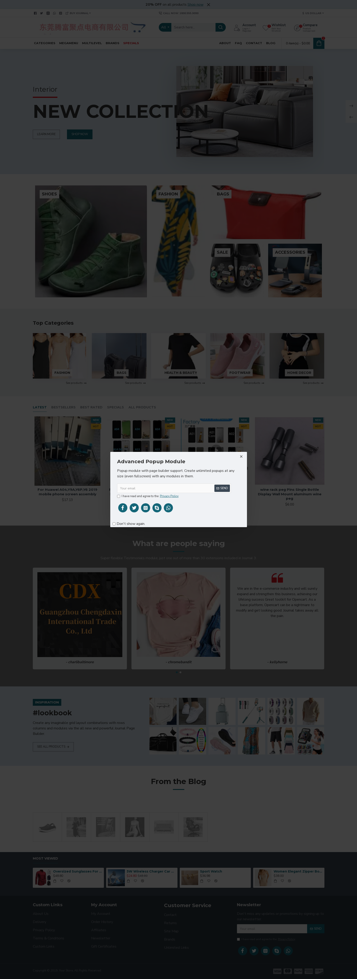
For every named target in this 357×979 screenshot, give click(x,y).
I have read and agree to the (148, 496)
